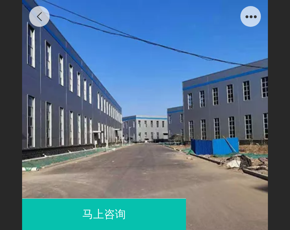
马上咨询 (104, 214)
